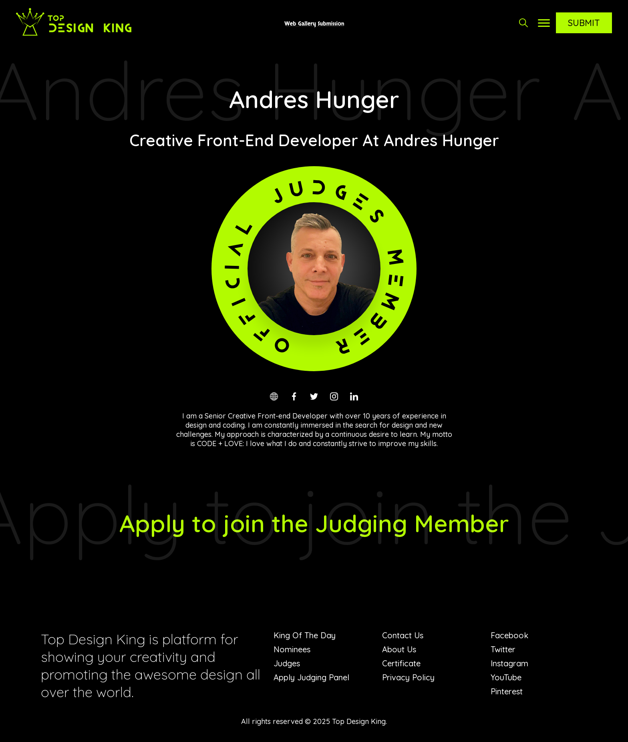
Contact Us (402, 635)
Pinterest (507, 691)
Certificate (401, 663)
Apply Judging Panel (311, 677)
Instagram (509, 663)
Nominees (292, 649)
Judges (287, 663)
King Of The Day (305, 635)
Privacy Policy (408, 677)
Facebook (509, 635)
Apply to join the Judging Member (314, 523)
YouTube (506, 677)
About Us (399, 649)
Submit (584, 22)
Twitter (503, 649)
